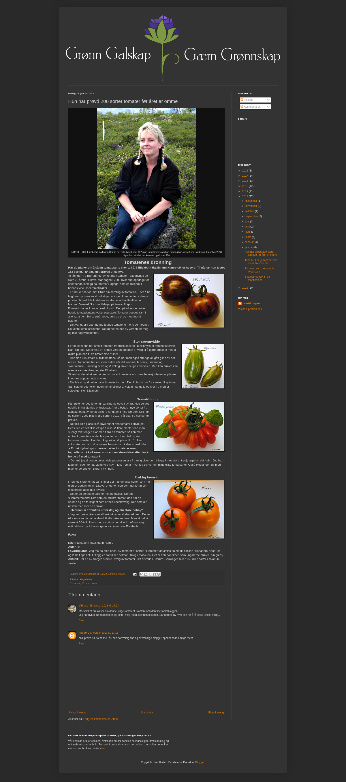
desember (251, 200)
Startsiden (147, 712)
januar (249, 247)
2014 (245, 191)
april (248, 231)
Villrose (83, 605)
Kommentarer (250, 106)
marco (83, 632)
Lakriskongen (251, 303)
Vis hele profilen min (250, 309)
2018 (245, 170)
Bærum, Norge (90, 583)
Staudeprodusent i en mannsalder (257, 278)
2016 (245, 180)
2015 (245, 186)
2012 (245, 287)
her (103, 748)
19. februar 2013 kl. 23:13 (103, 632)
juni (247, 221)
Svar (81, 620)
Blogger (199, 762)
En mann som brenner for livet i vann (260, 270)
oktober (250, 211)
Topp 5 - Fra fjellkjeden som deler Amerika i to (261, 262)
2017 (245, 175)
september (252, 216)
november (251, 205)
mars (248, 237)
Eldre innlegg (216, 712)
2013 (245, 196)
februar (249, 242)
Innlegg (247, 99)
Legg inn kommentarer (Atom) (100, 718)
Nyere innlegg (77, 712)
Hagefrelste (86, 579)
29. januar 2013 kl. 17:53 (104, 605)
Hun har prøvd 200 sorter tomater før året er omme (261, 253)
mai (247, 226)
